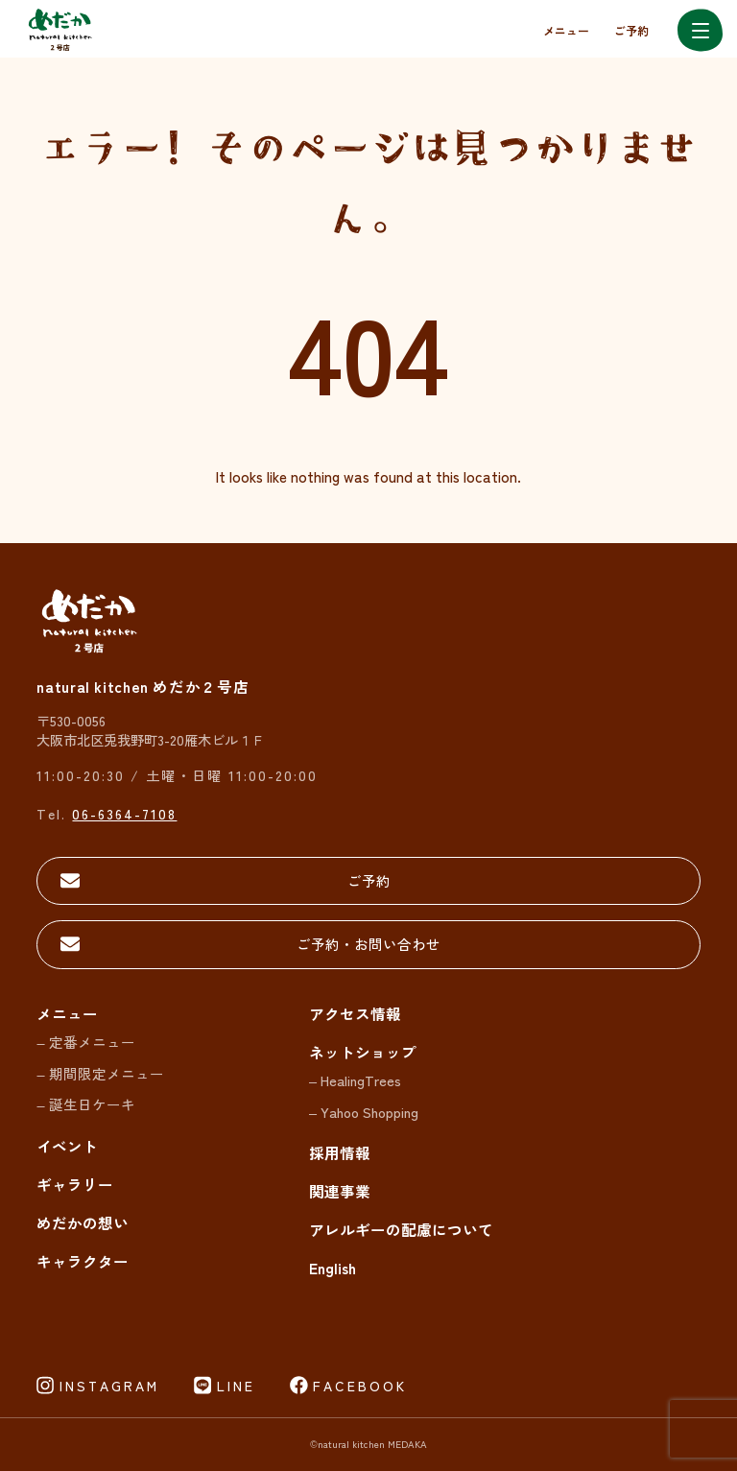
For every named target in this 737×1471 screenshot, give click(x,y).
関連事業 (339, 1190)
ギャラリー (74, 1184)
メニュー (566, 30)
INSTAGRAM (109, 1385)
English (332, 1267)
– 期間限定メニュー (99, 1073)
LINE (236, 1385)
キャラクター (82, 1260)
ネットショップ (362, 1051)
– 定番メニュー (85, 1042)
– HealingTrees (355, 1080)
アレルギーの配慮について (401, 1229)
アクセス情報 (355, 1013)
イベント (67, 1145)
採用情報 (339, 1152)
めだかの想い (82, 1222)
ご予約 (631, 30)
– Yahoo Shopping (363, 1112)
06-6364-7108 (124, 813)
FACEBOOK (360, 1385)
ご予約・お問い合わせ (368, 944)
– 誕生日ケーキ (85, 1104)
